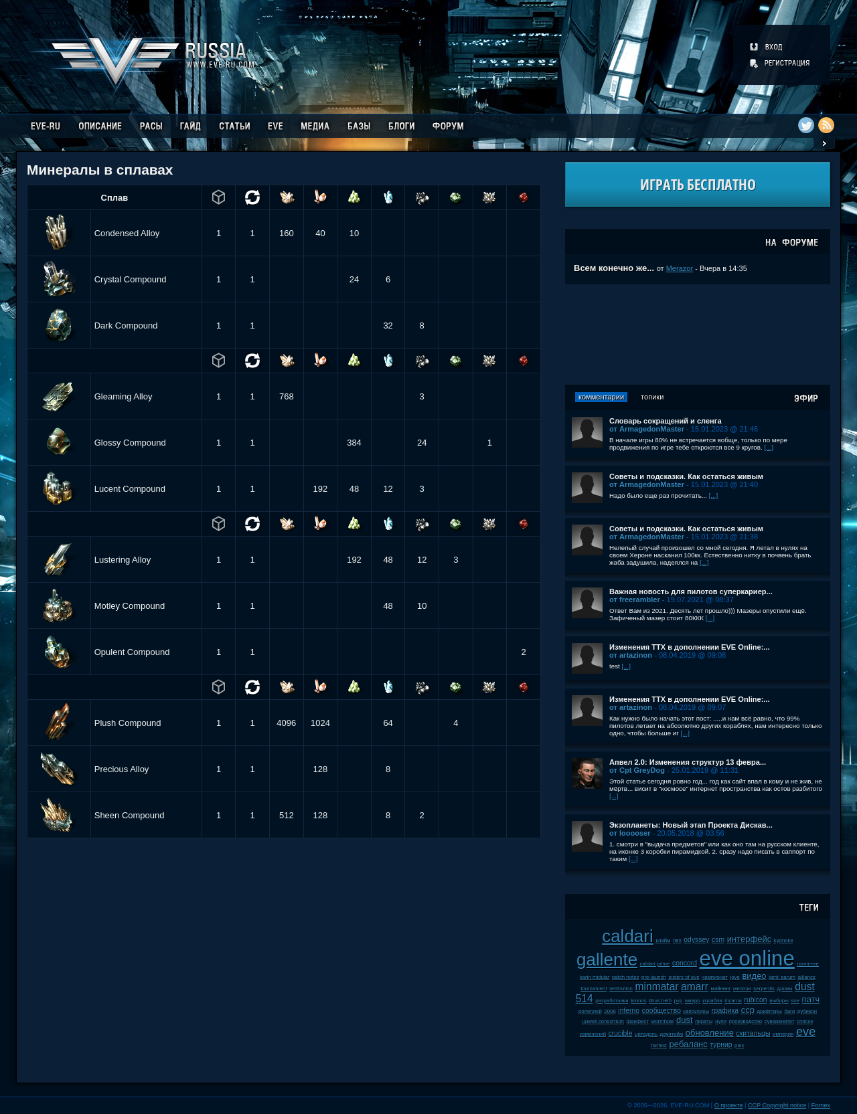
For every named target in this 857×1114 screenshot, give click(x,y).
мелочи (742, 989)
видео (754, 976)
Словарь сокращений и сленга (665, 421)
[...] (768, 447)
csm (718, 939)
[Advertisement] (698, 334)
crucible (621, 1033)
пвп (677, 940)
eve (805, 1031)
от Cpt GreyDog (637, 770)
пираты (703, 1021)
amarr (694, 986)
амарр (692, 1001)
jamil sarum (782, 977)
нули (720, 1021)
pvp (678, 1001)
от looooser (630, 833)
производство (745, 1021)
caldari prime (655, 964)
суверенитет (780, 1021)
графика (725, 1010)
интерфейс (749, 939)
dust (684, 1020)
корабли (712, 1001)
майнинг (721, 989)
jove (734, 977)
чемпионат (715, 977)
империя (783, 1034)
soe (795, 1001)
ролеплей (590, 1011)
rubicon (756, 1000)
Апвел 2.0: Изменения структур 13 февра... (687, 762)
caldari (627, 936)
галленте (808, 964)
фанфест (638, 1021)
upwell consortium (603, 1021)
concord (684, 963)
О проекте (728, 1105)
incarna (733, 1001)
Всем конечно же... (614, 268)
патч (811, 999)
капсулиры (697, 1011)
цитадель (646, 1034)
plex (739, 1045)
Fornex (820, 1105)
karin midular (595, 977)
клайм (662, 940)
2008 (609, 1011)
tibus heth (660, 1001)
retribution (621, 989)
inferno (628, 1010)
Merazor (680, 268)
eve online (747, 958)
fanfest (659, 1045)
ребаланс (689, 1044)
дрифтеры (769, 1011)
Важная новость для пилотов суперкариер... (691, 591)
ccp (748, 1010)
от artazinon (630, 655)
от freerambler (634, 599)
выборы (779, 1001)
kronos (638, 1001)
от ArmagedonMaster (646, 429)
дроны (785, 989)
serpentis (764, 989)
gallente (606, 959)
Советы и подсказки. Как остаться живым (686, 476)
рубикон (807, 1011)
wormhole (662, 1021)
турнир (721, 1044)
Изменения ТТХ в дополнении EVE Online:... (689, 647)
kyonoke (783, 940)
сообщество (661, 1010)
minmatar (657, 986)
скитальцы (753, 1033)
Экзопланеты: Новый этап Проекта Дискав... (691, 825)
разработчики (611, 1001)
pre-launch (653, 977)
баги (789, 1011)
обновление (710, 1033)
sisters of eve (684, 977)
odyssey (696, 939)
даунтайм (672, 1034)
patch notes (625, 977)
